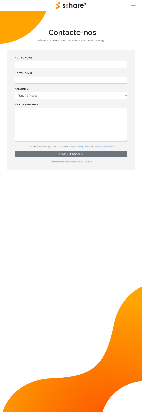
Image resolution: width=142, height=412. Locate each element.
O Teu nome (23, 57)
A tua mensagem (26, 104)
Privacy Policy (83, 146)
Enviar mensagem (71, 154)
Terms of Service (100, 146)
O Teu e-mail (24, 73)
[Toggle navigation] (133, 5)
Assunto (22, 89)
